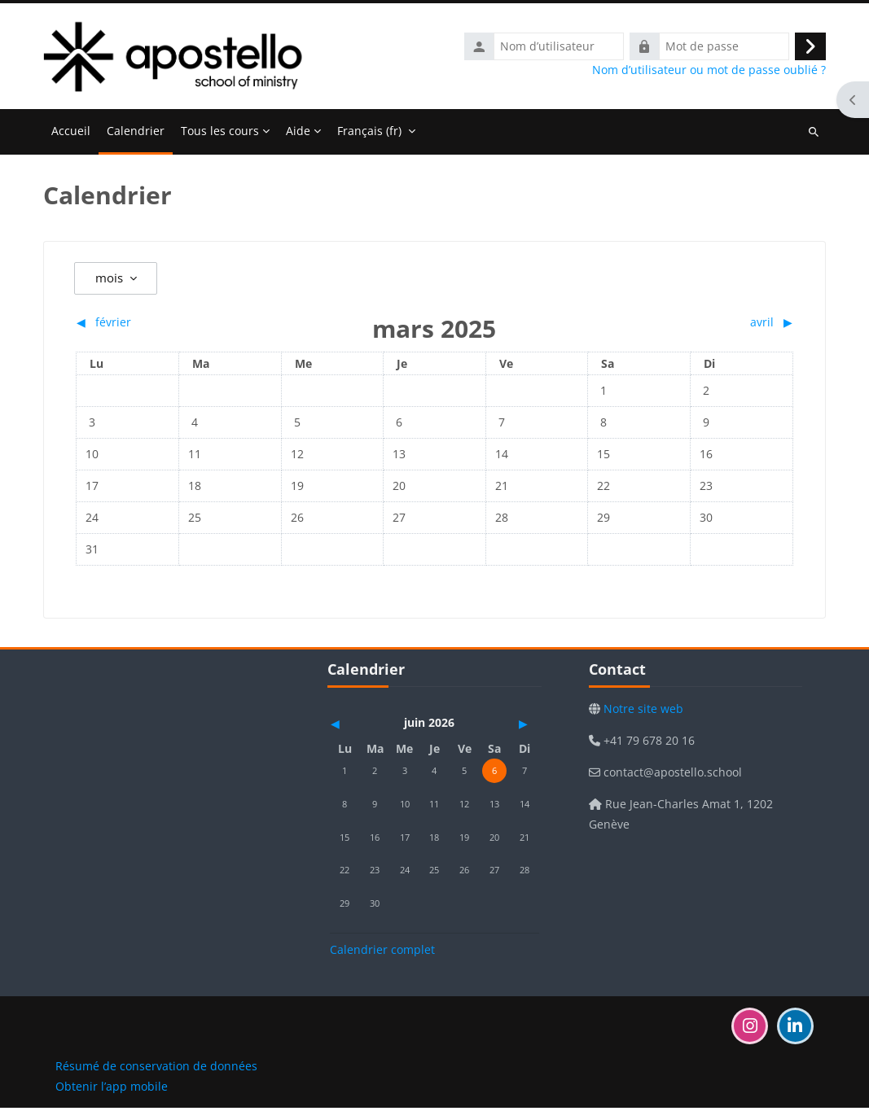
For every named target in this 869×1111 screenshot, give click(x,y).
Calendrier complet (382, 952)
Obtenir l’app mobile (111, 1089)
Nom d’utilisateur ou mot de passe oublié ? (709, 71)
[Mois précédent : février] (165, 325)
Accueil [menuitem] (70, 134)
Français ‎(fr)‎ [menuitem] (369, 134)
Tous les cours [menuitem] (220, 134)
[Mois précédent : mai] (361, 727)
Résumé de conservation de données (156, 1069)
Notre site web (641, 712)
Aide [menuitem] (298, 134)
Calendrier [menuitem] (136, 134)
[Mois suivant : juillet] (507, 727)
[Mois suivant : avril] (703, 325)
